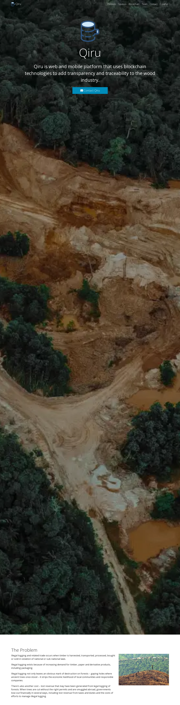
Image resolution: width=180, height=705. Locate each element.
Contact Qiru (90, 90)
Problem (111, 4)
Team (144, 4)
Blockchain (134, 4)
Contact (154, 4)
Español (164, 4)
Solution (122, 4)
